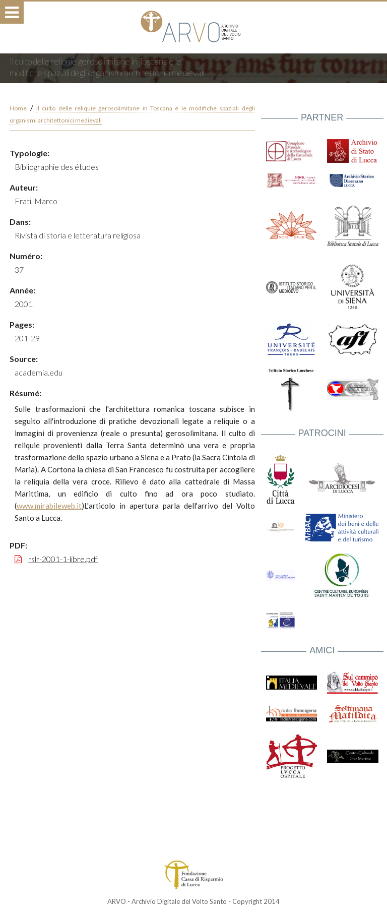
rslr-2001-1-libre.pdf (63, 559)
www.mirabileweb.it (49, 505)
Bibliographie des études (57, 166)
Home (18, 108)
